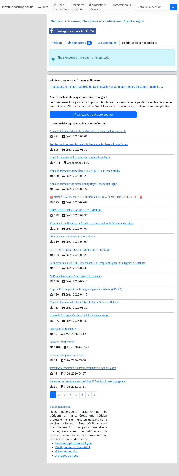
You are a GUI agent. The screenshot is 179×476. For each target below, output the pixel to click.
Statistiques (107, 43)
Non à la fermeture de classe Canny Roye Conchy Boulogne (83, 183)
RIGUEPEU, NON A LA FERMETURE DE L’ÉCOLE (80, 249)
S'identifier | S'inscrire (97, 7)
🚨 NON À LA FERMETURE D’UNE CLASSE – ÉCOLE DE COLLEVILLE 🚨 (96, 197)
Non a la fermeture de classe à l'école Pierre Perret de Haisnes (84, 302)
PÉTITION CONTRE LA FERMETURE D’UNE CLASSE (83, 368)
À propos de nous (66, 456)
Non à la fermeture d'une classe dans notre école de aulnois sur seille (88, 131)
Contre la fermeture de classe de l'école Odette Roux (79, 315)
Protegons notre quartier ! (64, 328)
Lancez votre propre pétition (93, 114)
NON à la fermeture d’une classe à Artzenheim (76, 276)
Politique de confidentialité (139, 43)
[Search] (152, 7)
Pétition (57, 43)
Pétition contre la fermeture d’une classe (72, 236)
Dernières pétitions (78, 7)
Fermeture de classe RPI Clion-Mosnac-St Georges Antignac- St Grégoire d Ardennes (97, 262)
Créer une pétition (61, 7)
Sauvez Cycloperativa (62, 341)
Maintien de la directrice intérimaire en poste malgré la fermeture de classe (91, 223)
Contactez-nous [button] (121, 5)
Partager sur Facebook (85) (71, 31)
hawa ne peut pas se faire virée (67, 355)
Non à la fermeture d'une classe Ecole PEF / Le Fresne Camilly (85, 170)
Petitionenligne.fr (17, 7)
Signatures (80, 43)
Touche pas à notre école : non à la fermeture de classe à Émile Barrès (89, 144)
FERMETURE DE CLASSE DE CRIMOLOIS (76, 210)
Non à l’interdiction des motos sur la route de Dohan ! (80, 157)
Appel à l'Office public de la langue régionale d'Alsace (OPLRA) (86, 289)
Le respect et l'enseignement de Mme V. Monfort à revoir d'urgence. (87, 381)
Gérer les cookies (66, 451)
